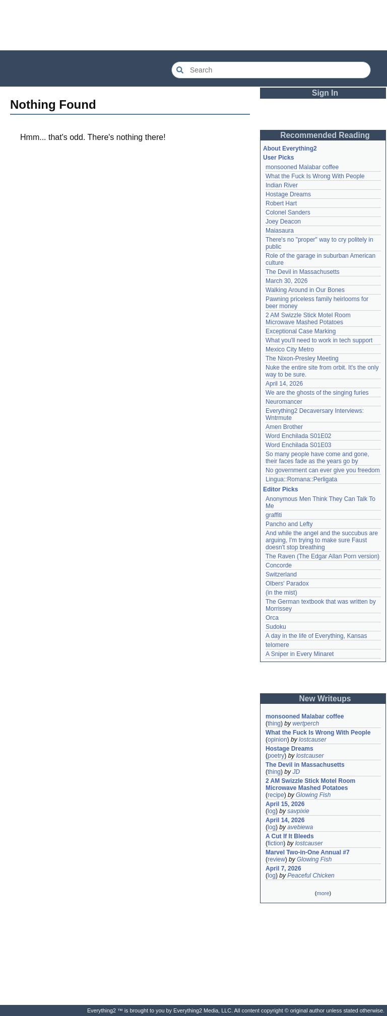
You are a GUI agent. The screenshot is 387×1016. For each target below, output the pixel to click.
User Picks (278, 157)
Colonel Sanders (288, 212)
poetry (276, 755)
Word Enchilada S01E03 (299, 445)
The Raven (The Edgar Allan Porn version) (322, 556)
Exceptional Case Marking (301, 331)
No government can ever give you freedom (323, 470)
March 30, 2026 (286, 280)
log (272, 811)
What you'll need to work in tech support (319, 340)
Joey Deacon (283, 221)
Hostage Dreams (288, 194)
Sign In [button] (325, 93)
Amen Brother (284, 426)
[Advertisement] (193, 25)
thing (274, 723)
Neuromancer (284, 401)
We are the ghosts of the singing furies (317, 392)
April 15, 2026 (285, 804)
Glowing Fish (313, 795)
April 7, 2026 (283, 868)
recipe (276, 795)
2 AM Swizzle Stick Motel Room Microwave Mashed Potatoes (308, 319)
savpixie (298, 811)
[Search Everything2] (271, 70)
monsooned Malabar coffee (302, 167)
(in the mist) (281, 592)
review (276, 859)
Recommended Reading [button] (325, 135)
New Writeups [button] (325, 698)
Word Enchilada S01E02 (299, 436)
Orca (272, 617)
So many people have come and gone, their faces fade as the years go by (317, 458)
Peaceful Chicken (310, 875)
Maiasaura (280, 230)
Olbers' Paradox (287, 583)
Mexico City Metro (290, 349)
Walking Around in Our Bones (305, 290)
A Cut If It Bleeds (290, 836)
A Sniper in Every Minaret (300, 654)
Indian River (282, 185)
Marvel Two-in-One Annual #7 (308, 852)
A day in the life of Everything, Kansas (316, 635)
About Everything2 (290, 148)
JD (296, 771)
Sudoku (276, 626)
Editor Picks (280, 489)
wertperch (305, 723)
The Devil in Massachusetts (303, 271)
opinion (277, 739)
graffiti (274, 515)
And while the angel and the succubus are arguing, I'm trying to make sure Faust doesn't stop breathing (322, 540)
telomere (277, 644)
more (322, 893)
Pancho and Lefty (289, 524)
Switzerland (281, 574)
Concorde (279, 565)
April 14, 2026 (284, 383)
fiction (275, 843)
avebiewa (300, 827)
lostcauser (313, 739)
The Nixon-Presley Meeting (302, 358)
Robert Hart (281, 203)
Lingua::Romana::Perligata (301, 479)
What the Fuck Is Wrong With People (315, 176)
